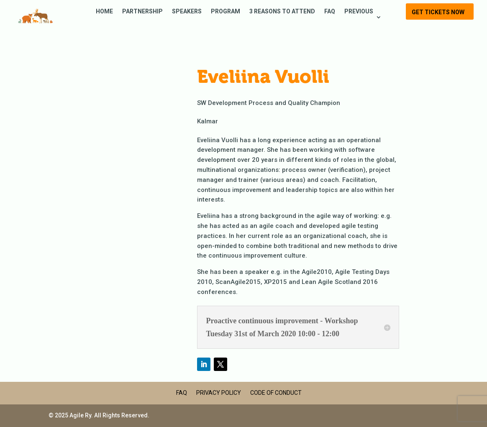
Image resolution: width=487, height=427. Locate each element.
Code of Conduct (276, 392)
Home (104, 11)
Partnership (142, 11)
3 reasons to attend (282, 11)
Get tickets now (438, 12)
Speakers (187, 11)
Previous (358, 11)
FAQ (329, 11)
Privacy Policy (218, 392)
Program (225, 11)
